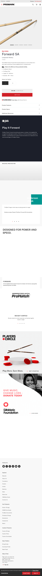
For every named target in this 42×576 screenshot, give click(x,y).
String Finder (5, 544)
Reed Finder (5, 549)
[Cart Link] (36, 4)
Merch (3, 523)
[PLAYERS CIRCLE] (21, 352)
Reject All (36, 573)
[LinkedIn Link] (19, 466)
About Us (4, 478)
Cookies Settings (4, 573)
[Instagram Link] (3, 466)
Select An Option (6, 79)
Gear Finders (5, 541)
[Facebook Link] (10, 466)
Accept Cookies (26, 573)
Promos (32, 1)
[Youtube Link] (16, 466)
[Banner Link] (21, 437)
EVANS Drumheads (6, 510)
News (3, 491)
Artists (3, 486)
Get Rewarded (38, 1)
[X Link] (6, 466)
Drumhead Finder (6, 546)
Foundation (5, 481)
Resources (4, 494)
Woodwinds (5, 518)
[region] (21, 572)
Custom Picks (5, 533)
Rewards (4, 475)
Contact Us (5, 499)
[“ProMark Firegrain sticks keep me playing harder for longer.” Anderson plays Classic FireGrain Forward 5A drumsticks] (21, 209)
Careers (4, 483)
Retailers (4, 489)
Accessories (5, 520)
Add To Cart (17, 94)
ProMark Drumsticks (7, 512)
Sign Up (25, 99)
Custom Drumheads (7, 536)
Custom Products (7, 528)
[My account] (40, 4)
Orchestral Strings (6, 515)
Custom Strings (6, 531)
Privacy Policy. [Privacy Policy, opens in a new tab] (35, 570)
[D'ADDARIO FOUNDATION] (21, 395)
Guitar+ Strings (5, 507)
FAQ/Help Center (6, 497)
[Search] (33, 4)
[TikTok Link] (13, 466)
